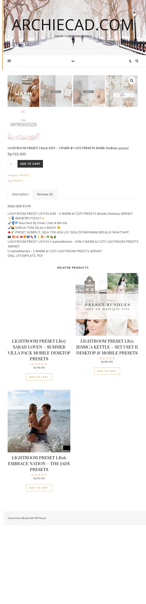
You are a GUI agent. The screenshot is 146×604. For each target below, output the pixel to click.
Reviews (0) (45, 273)
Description (20, 273)
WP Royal (40, 596)
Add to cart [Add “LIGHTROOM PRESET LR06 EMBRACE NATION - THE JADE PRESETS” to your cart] (38, 566)
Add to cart (30, 242)
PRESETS (24, 254)
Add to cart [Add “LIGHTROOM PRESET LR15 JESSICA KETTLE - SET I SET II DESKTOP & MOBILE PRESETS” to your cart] (107, 449)
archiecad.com (73, 24)
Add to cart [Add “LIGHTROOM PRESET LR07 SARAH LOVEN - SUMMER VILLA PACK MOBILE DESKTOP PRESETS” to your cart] (38, 455)
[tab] (20, 273)
